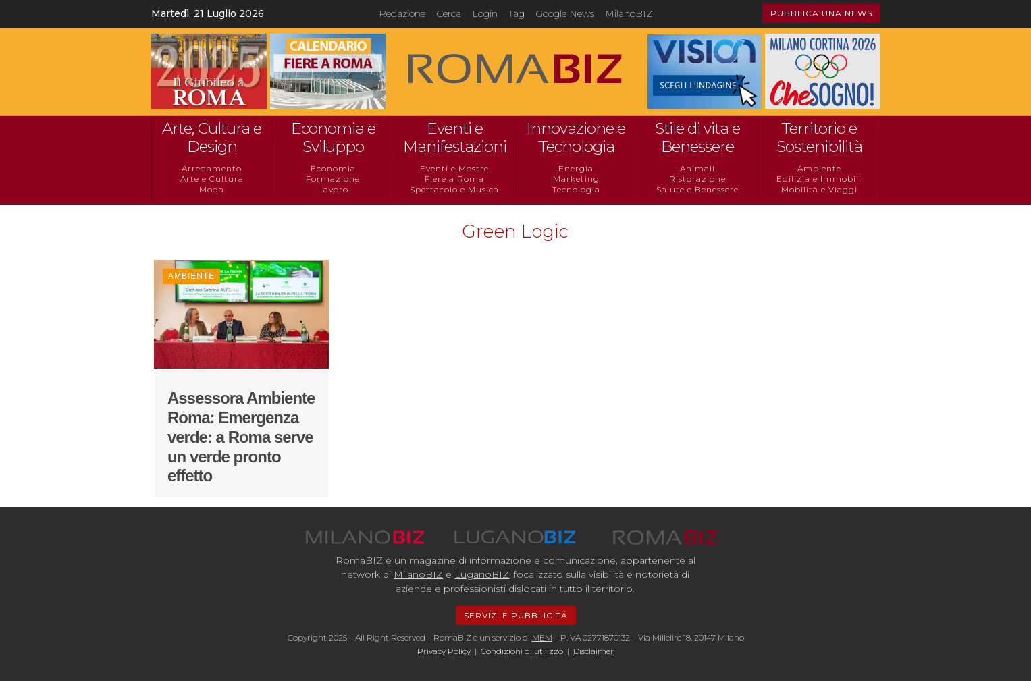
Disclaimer (593, 651)
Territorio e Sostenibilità (819, 138)
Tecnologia (576, 189)
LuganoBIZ (481, 574)
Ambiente (819, 168)
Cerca (448, 13)
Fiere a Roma (454, 178)
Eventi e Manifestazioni (454, 138)
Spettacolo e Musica (454, 189)
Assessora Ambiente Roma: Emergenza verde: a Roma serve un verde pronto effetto (241, 437)
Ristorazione (697, 178)
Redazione (402, 13)
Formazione (333, 178)
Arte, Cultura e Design (211, 138)
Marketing (576, 178)
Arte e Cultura (212, 178)
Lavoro (333, 189)
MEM (542, 637)
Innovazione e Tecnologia (576, 138)
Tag (516, 13)
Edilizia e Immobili (819, 178)
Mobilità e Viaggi (819, 189)
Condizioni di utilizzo (522, 651)
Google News (564, 13)
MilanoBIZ (628, 13)
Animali (697, 168)
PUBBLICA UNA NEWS (821, 13)
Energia (575, 168)
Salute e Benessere (697, 189)
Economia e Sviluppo (333, 138)
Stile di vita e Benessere (697, 138)
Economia (333, 168)
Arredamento (212, 168)
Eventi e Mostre (454, 168)
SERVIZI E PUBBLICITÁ (516, 615)
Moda (211, 189)
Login (485, 13)
